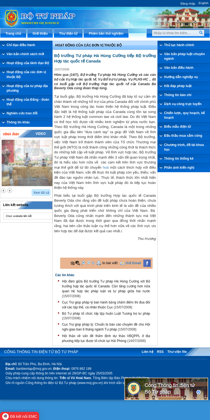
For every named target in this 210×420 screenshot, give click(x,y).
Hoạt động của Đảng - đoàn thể (28, 102)
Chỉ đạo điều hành (21, 45)
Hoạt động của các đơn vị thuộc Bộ (26, 74)
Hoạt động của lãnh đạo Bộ (28, 63)
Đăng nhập (187, 3)
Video (41, 134)
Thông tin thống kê (179, 158)
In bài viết (110, 263)
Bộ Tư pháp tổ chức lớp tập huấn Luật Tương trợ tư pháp (106, 313)
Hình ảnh (11, 134)
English (203, 3)
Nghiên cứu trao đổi (22, 113)
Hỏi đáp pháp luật (178, 86)
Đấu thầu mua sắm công (183, 136)
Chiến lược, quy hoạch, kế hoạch (184, 115)
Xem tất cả (41, 193)
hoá (106, 167)
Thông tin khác (18, 122)
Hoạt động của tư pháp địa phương (27, 88)
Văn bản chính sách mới (25, 54)
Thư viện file (177, 352)
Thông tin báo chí (177, 95)
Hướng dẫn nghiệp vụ (181, 77)
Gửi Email (133, 263)
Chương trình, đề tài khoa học (184, 147)
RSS (160, 352)
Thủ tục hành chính (179, 45)
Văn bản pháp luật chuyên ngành (184, 56)
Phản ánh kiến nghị (179, 167)
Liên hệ (147, 352)
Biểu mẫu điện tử (177, 127)
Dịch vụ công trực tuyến (183, 104)
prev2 (3, 190)
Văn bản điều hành (178, 68)
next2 (10, 190)
